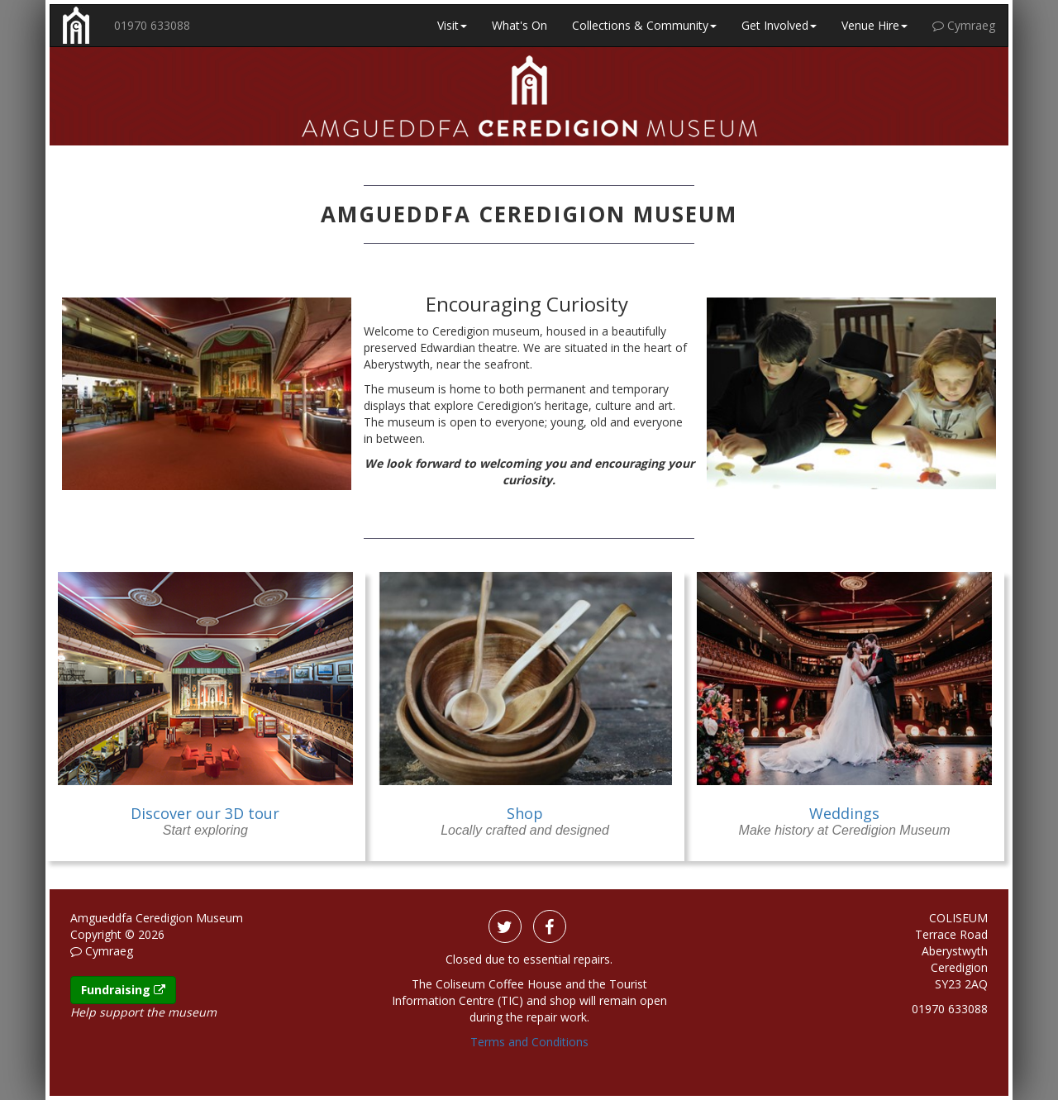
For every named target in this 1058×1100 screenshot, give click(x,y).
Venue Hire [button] (874, 25)
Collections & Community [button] (644, 25)
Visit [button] (452, 25)
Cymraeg (963, 25)
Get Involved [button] (779, 25)
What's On (519, 25)
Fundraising (123, 990)
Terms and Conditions (529, 1042)
